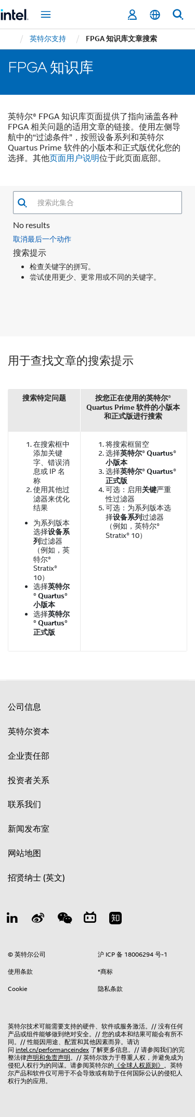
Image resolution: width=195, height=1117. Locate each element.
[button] (22, 203)
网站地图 (24, 853)
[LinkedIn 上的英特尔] (12, 919)
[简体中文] (155, 15)
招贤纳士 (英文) (36, 878)
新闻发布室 (28, 829)
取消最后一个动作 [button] (42, 238)
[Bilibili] (90, 919)
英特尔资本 (28, 731)
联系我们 (24, 804)
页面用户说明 (74, 158)
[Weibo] (38, 919)
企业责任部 (28, 756)
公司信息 (24, 707)
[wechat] (64, 919)
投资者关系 (28, 780)
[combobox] (104, 202)
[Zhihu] (115, 919)
